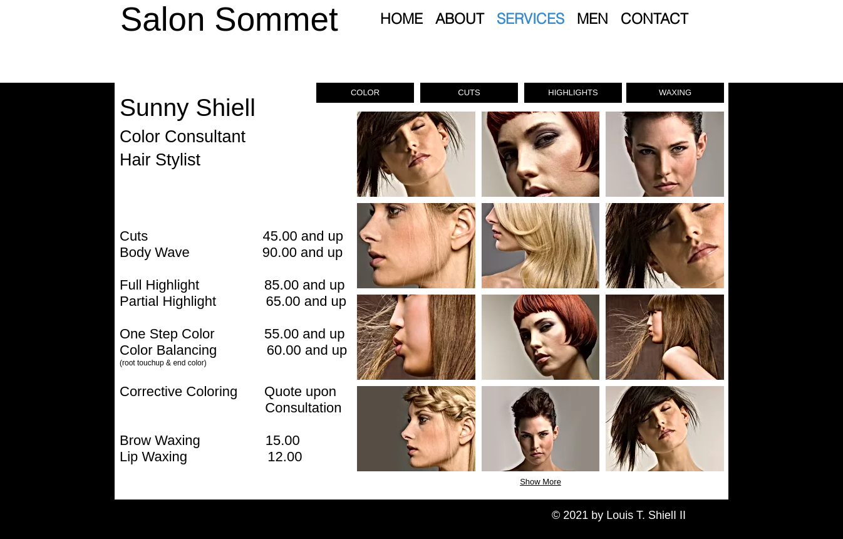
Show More (540, 481)
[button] (416, 154)
